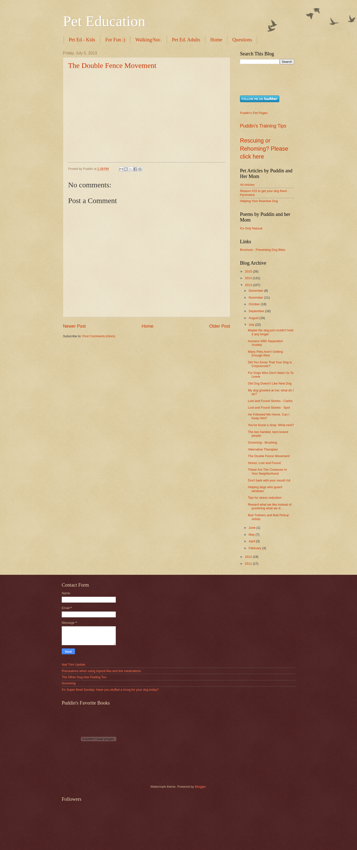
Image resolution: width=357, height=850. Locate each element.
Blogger (200, 786)
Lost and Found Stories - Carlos (270, 401)
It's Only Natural (251, 228)
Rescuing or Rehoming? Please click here (264, 148)
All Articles (247, 185)
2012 (249, 557)
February (255, 548)
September (257, 311)
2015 (249, 271)
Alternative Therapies (263, 449)
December (256, 290)
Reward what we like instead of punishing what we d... (269, 506)
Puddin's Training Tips (263, 125)
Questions (242, 39)
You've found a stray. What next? (271, 425)
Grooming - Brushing (262, 442)
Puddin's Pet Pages (254, 113)
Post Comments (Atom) (98, 336)
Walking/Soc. (148, 39)
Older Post (219, 326)
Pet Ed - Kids (82, 39)
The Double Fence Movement (112, 65)
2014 (249, 278)
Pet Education (104, 21)
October (255, 304)
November (256, 297)
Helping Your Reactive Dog (259, 201)
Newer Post (74, 326)
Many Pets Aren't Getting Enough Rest (265, 353)
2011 (249, 563)
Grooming (69, 683)
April (252, 541)
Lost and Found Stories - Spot (269, 407)
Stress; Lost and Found (264, 463)
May (252, 534)
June (252, 527)
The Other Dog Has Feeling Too (84, 677)
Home (216, 39)
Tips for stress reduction (265, 497)
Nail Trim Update (73, 664)
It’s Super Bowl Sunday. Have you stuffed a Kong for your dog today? (110, 689)
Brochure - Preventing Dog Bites (262, 250)
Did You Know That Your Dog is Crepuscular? (270, 364)
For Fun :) (115, 39)
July (252, 324)
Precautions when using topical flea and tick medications (101, 671)
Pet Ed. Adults (186, 39)
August (254, 318)
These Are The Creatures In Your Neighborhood (267, 471)
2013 (249, 285)
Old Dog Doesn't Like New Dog (270, 383)
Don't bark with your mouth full (269, 480)
